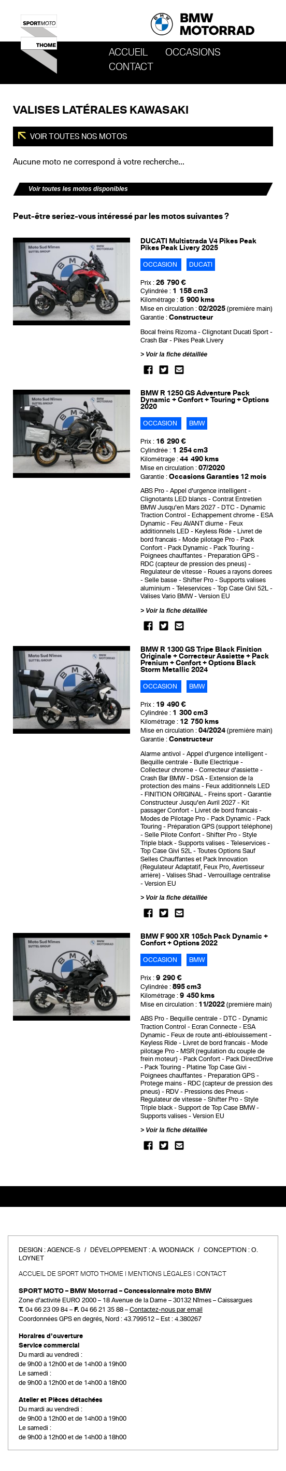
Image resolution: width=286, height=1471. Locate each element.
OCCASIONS (193, 52)
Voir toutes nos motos (77, 136)
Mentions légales (160, 1273)
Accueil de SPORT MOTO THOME (71, 1273)
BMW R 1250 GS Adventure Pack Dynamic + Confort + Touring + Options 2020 (204, 399)
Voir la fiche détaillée (176, 354)
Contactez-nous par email (166, 1309)
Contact (131, 67)
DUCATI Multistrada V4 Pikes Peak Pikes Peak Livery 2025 (198, 244)
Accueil (128, 52)
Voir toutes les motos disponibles (78, 189)
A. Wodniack (173, 1250)
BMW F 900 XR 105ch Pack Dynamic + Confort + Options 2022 (204, 939)
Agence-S (63, 1250)
